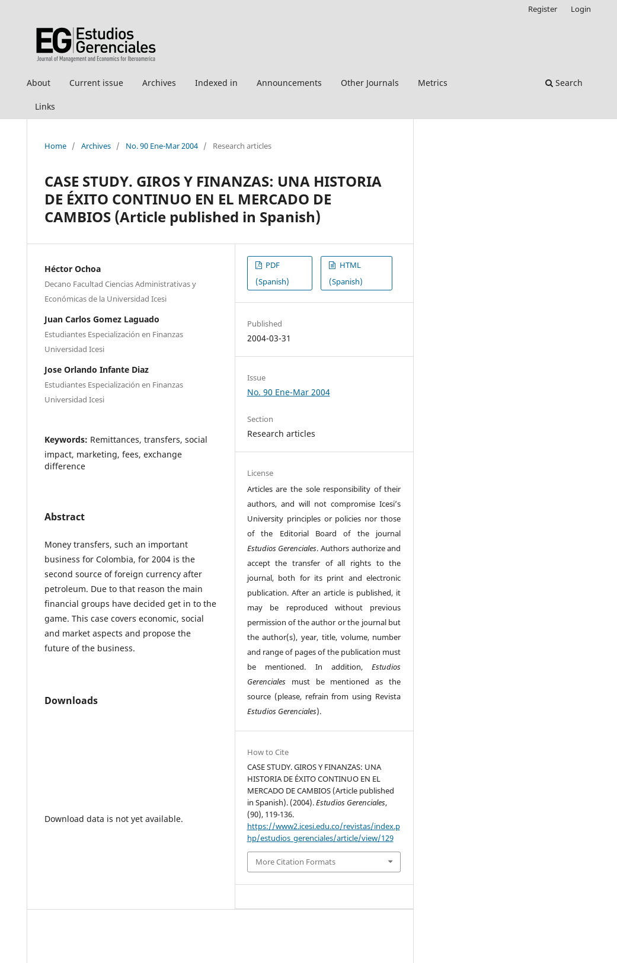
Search (564, 82)
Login (581, 9)
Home (55, 145)
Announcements (289, 82)
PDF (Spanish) (272, 273)
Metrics (432, 82)
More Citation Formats (295, 861)
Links (45, 106)
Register (542, 9)
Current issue (96, 82)
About (38, 82)
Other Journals (370, 82)
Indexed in (216, 82)
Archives (159, 82)
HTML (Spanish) (346, 273)
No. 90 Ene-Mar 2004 (162, 145)
